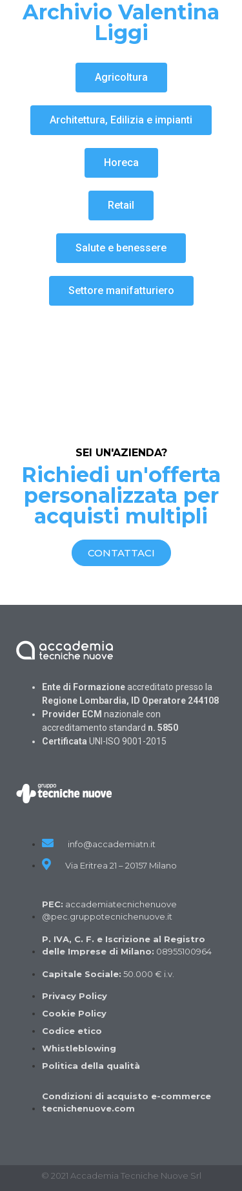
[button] (121, 77)
